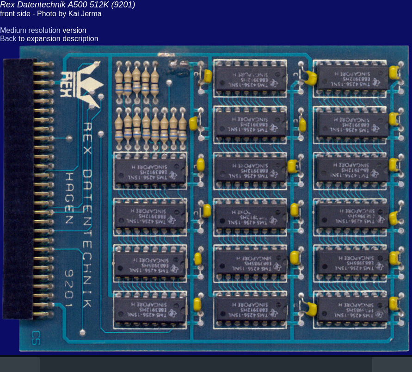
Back (8, 39)
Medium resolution (30, 30)
